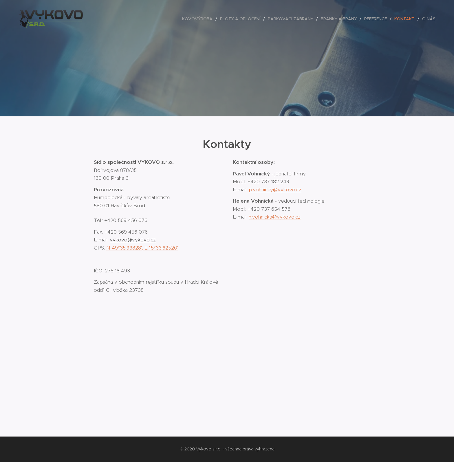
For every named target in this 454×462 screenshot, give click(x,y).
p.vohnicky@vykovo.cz (275, 189)
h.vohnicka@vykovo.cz (275, 217)
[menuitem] (199, 19)
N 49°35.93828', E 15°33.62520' (142, 248)
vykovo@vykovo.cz (133, 239)
